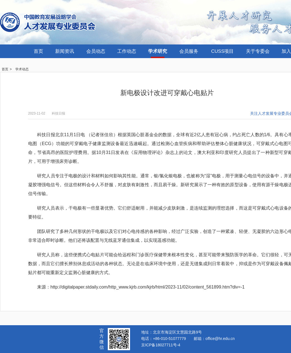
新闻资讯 (64, 51)
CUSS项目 (222, 51)
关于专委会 (258, 51)
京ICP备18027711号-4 (160, 345)
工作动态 (126, 51)
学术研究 (157, 51)
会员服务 (188, 51)
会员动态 (95, 51)
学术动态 (22, 69)
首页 (38, 51)
